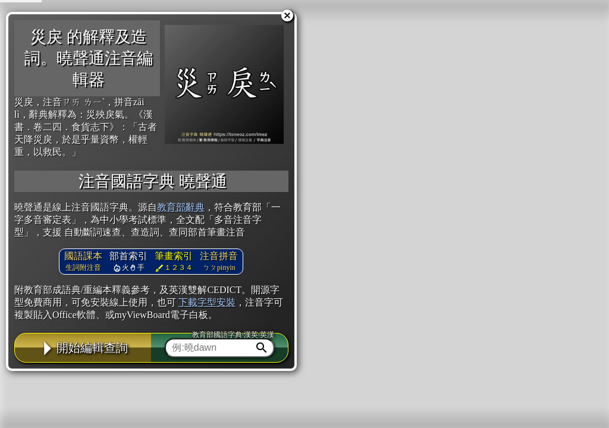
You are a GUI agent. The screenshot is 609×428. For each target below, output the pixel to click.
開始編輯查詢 (83, 348)
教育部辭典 (181, 207)
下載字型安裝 (207, 302)
